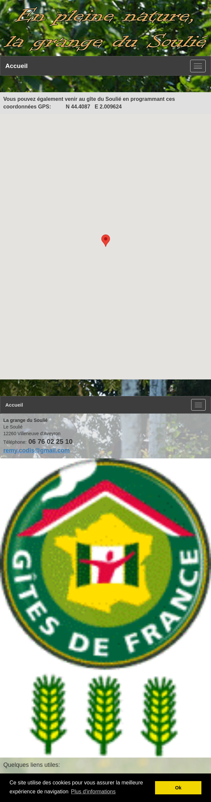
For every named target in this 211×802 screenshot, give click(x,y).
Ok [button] (178, 787)
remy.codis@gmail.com (36, 450)
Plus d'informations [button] (93, 791)
